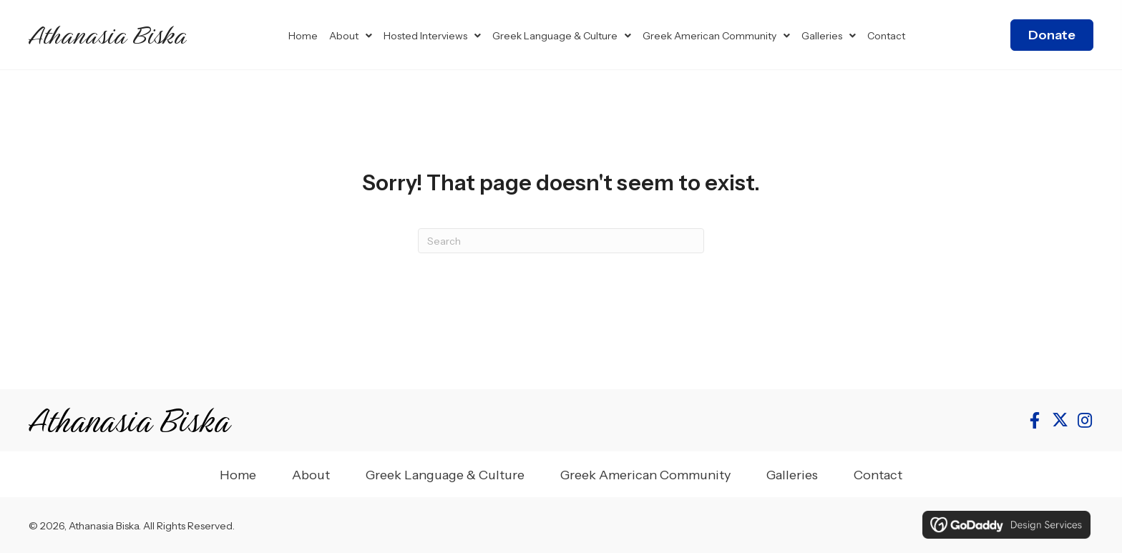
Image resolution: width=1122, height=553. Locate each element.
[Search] (561, 240)
